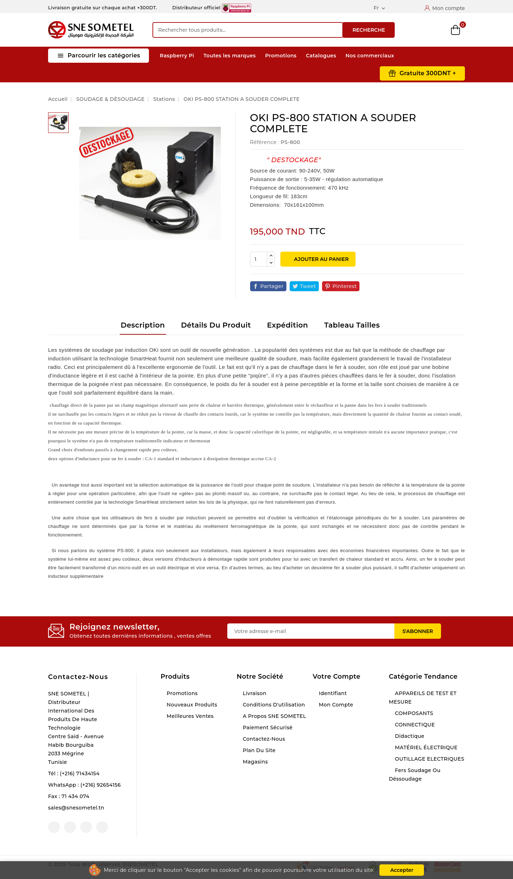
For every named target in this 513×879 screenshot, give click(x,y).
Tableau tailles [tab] (352, 325)
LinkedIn (102, 827)
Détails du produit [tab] (216, 325)
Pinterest (344, 286)
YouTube (70, 827)
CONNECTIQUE (414, 724)
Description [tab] (143, 325)
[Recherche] (247, 30)
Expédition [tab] (287, 325)
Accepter (401, 870)
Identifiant (332, 693)
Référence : (264, 142)
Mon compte (335, 704)
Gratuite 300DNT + (427, 73)
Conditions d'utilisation (273, 704)
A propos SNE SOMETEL (273, 716)
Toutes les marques (229, 55)
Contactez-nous (78, 677)
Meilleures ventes (189, 716)
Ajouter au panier (321, 259)
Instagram (86, 827)
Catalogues (321, 55)
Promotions (280, 55)
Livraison (253, 693)
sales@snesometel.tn (76, 808)
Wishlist (437, 30)
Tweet (308, 286)
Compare (419, 30)
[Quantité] (258, 259)
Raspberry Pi (177, 55)
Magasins (254, 762)
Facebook (54, 827)
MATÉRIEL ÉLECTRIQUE (425, 747)
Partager (272, 286)
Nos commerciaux (370, 55)
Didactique (408, 736)
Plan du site (258, 750)
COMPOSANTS (413, 713)
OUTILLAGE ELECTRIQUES (428, 759)
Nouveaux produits (191, 704)
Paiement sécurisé (266, 727)
